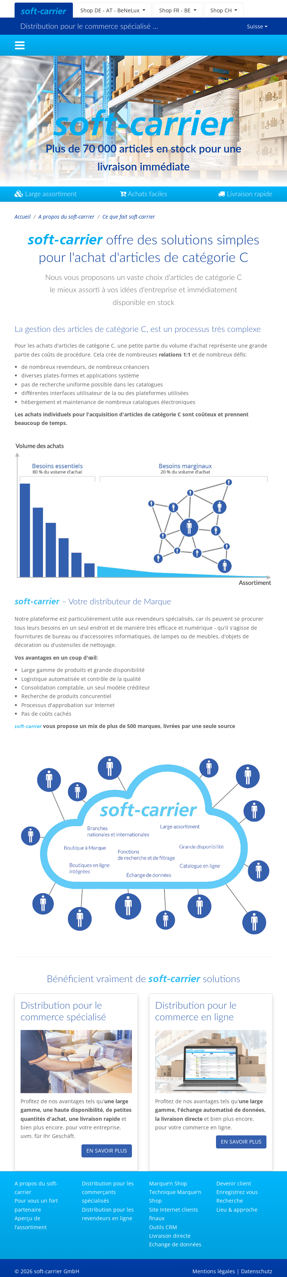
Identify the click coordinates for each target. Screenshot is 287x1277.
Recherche (229, 1200)
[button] (112, 10)
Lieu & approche (236, 1209)
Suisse (255, 26)
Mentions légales (213, 1271)
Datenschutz (256, 1271)
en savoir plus (106, 1147)
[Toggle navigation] (20, 45)
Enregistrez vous (237, 1192)
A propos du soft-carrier (66, 216)
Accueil (23, 216)
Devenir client (233, 1183)
